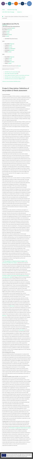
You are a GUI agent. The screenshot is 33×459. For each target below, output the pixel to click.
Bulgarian (9, 29)
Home (3, 9)
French (10, 46)
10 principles (21, 330)
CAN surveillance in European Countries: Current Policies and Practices (17, 75)
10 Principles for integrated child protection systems (20, 427)
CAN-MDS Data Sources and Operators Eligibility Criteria (15, 78)
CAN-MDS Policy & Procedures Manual (11, 71)
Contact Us (19, 11)
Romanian (9, 34)
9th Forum (4, 315)
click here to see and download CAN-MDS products (11, 81)
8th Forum (12, 305)
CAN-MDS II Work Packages (8, 11)
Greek (7, 31)
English (13, 28)
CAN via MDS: (11, 73)
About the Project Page (12, 9)
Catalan (7, 36)
